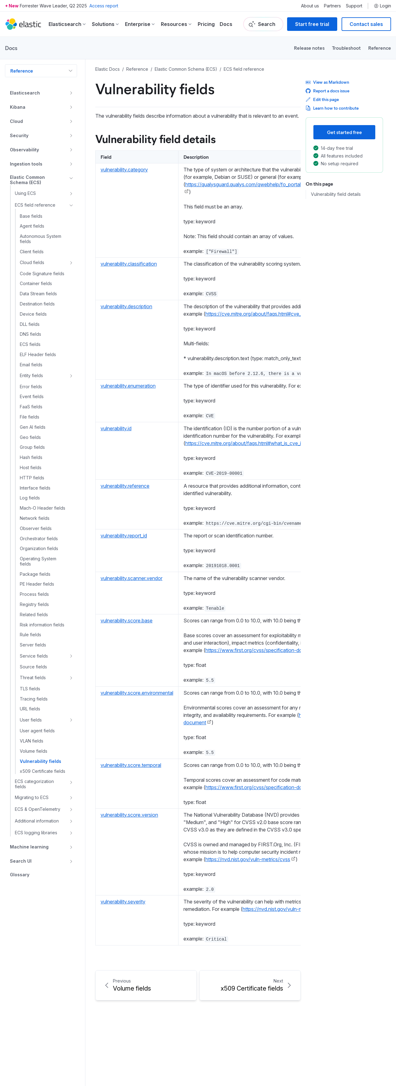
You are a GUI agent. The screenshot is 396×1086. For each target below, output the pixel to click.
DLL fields (30, 324)
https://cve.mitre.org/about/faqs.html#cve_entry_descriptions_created (283, 314)
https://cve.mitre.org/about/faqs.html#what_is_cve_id (244, 443)
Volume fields (33, 751)
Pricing (206, 24)
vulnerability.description (126, 306)
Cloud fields (32, 262)
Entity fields (31, 375)
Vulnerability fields (40, 761)
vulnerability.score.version (129, 815)
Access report (103, 5)
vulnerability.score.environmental (137, 693)
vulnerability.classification (129, 264)
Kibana (17, 107)
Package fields (35, 574)
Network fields (35, 518)
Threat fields (33, 677)
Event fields (32, 396)
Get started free (344, 132)
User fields (31, 719)
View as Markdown (327, 82)
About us (310, 6)
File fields (29, 417)
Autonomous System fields (40, 239)
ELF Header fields (38, 354)
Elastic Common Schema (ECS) (27, 180)
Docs (226, 24)
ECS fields (30, 344)
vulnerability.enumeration (128, 386)
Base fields (31, 216)
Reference (379, 47)
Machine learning (29, 846)
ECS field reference (35, 205)
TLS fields (30, 688)
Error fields (31, 386)
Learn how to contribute (332, 108)
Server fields (33, 644)
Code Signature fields (42, 273)
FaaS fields (31, 406)
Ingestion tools (26, 163)
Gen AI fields (32, 427)
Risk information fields (42, 624)
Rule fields (30, 634)
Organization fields (39, 548)
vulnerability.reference (125, 486)
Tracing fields (34, 699)
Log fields (30, 497)
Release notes (309, 47)
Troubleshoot (346, 47)
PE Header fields (37, 584)
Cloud (16, 121)
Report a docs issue (327, 91)
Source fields (33, 666)
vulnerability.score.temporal (131, 765)
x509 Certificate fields (42, 771)
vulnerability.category (124, 169)
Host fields (30, 467)
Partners (332, 6)
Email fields (31, 364)
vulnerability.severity (123, 902)
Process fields (34, 594)
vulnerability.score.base (127, 620)
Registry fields (34, 604)
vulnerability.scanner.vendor (131, 578)
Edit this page (322, 99)
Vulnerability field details (336, 194)
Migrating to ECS (32, 797)
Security (19, 135)
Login (382, 5)
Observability (24, 149)
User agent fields (37, 730)
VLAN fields (31, 741)
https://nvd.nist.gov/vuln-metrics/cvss (247, 859)
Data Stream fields (38, 293)
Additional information (37, 820)
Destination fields (37, 303)
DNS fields (30, 334)
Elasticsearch (25, 92)
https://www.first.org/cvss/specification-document (262, 650)
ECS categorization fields (34, 784)
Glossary (19, 874)
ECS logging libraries (36, 832)
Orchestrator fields (39, 538)
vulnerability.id (116, 428)
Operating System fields (38, 561)
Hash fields (31, 457)
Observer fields (36, 528)
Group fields (32, 447)
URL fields (30, 708)
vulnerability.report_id (124, 535)
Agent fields (32, 226)
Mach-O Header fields (42, 508)
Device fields (33, 314)
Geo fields (30, 437)
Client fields (32, 251)
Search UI (21, 861)
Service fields (34, 656)
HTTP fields (32, 477)
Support (354, 6)
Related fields (34, 614)
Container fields (36, 283)
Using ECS (25, 193)
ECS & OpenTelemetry (37, 809)
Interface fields (35, 488)
